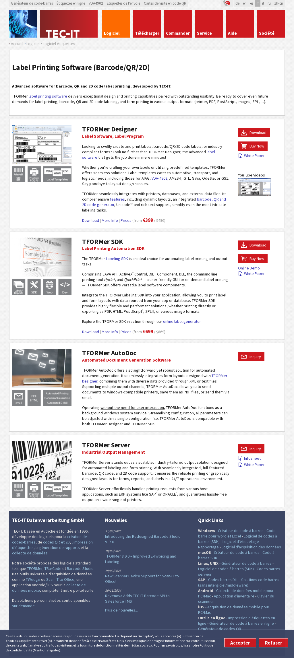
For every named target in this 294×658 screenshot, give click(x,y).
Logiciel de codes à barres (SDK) (226, 568)
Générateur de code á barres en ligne (241, 623)
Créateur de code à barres (241, 530)
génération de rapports (59, 547)
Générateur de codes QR (219, 628)
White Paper (251, 155)
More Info (110, 220)
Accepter (240, 643)
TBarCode (53, 568)
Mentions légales (46, 650)
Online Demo (249, 268)
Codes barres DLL (223, 579)
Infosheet (249, 458)
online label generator (182, 321)
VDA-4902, (160, 178)
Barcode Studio (80, 568)
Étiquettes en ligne (71, 3)
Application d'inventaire (234, 596)
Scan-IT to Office (60, 579)
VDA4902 (96, 3)
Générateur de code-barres (32, 3)
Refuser (273, 643)
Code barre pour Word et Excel (237, 533)
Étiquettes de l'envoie (123, 3)
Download (90, 220)
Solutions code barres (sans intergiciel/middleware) (238, 582)
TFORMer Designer (109, 129)
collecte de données (30, 553)
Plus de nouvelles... (121, 610)
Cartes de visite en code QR (165, 3)
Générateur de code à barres (246, 563)
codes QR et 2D (56, 542)
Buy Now (256, 146)
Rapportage (208, 547)
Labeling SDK (117, 258)
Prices (126, 220)
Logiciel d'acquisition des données (251, 547)
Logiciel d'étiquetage (241, 541)
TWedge (33, 579)
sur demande (23, 605)
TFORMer (34, 568)
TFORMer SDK (102, 241)
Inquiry (255, 356)
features (117, 199)
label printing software (48, 96)
